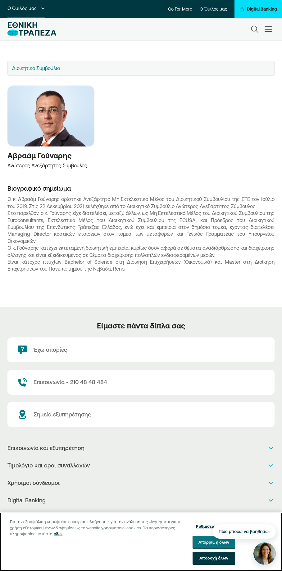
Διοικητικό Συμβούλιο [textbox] (36, 68)
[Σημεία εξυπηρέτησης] (141, 414)
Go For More (180, 9)
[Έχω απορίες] (141, 349)
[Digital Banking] (258, 9)
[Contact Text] (141, 382)
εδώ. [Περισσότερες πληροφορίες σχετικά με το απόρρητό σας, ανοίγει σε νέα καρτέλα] (58, 537)
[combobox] (141, 68)
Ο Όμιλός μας (26, 8)
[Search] (255, 29)
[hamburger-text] (268, 29)
